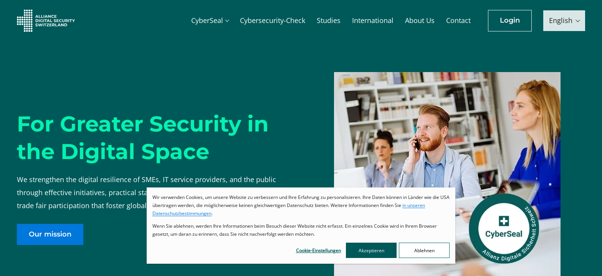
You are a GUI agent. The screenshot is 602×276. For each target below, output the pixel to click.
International (373, 20)
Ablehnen (424, 250)
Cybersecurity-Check (272, 20)
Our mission (50, 234)
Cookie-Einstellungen (318, 250)
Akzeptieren (371, 250)
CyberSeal (207, 20)
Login (510, 20)
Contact (458, 20)
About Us (420, 20)
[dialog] (301, 225)
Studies (329, 20)
